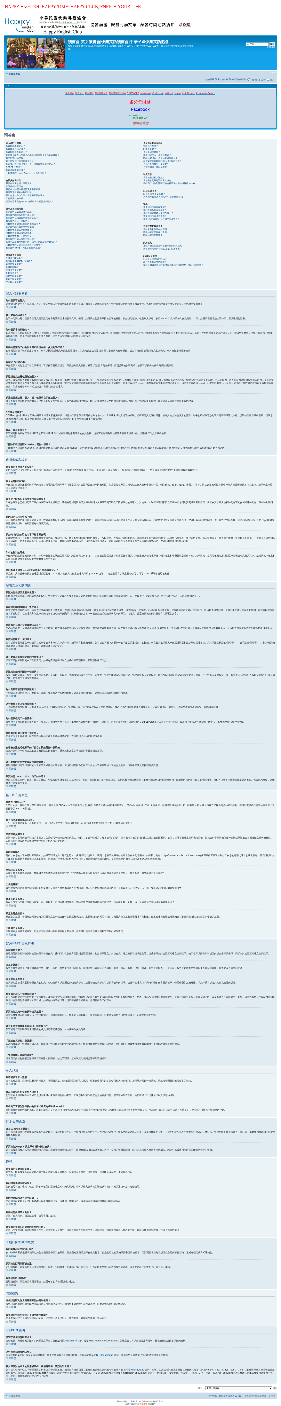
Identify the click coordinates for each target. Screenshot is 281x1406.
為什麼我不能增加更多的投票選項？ (23, 224)
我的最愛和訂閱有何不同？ (156, 229)
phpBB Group (74, 1340)
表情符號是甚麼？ (14, 264)
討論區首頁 (14, 74)
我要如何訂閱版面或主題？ (156, 232)
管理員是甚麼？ (150, 146)
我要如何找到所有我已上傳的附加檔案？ (162, 248)
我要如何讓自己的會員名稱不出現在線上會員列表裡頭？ (33, 155)
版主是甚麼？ (149, 149)
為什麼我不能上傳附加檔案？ (20, 233)
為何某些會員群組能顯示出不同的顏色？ (162, 161)
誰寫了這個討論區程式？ (155, 259)
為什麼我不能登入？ (15, 146)
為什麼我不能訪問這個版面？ (20, 230)
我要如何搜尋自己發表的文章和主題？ (161, 219)
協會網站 (210, 79)
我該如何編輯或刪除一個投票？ (21, 226)
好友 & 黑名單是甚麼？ (154, 193)
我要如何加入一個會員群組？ (157, 155)
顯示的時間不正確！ (15, 186)
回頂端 (12, 307)
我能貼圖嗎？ (12, 267)
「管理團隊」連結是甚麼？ (156, 167)
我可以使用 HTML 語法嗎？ (19, 261)
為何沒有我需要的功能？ (155, 262)
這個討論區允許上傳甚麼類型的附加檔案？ (163, 245)
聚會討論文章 (221, 79)
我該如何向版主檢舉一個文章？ (21, 239)
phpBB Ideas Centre (102, 1355)
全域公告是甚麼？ (14, 270)
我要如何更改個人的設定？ (19, 183)
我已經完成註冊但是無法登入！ (21, 161)
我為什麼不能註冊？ (15, 170)
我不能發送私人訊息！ (154, 177)
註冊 (263, 79)
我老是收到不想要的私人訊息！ (158, 180)
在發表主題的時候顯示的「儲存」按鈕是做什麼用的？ (31, 241)
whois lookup (137, 1369)
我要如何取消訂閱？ (153, 235)
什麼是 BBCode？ (14, 258)
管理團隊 (213, 1395)
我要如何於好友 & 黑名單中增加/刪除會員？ (164, 196)
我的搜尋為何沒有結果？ (155, 210)
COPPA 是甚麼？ (14, 167)
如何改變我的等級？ (15, 198)
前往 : (201, 1388)
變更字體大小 (272, 73)
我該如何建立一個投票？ (17, 221)
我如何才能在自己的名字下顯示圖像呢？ (25, 195)
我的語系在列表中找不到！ (19, 192)
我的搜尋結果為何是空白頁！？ (158, 213)
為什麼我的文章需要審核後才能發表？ (24, 245)
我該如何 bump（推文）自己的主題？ (24, 248)
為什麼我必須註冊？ (15, 149)
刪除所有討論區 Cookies (231, 1395)
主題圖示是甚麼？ (14, 282)
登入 (272, 79)
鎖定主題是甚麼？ (14, 279)
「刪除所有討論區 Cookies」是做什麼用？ (26, 173)
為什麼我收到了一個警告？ (19, 236)
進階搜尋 (271, 47)
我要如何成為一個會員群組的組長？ (160, 158)
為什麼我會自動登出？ (16, 152)
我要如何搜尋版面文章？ (155, 207)
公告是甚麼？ (12, 273)
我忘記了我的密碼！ (15, 158)
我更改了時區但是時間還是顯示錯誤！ (24, 189)
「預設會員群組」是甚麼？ (156, 164)
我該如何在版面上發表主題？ (20, 211)
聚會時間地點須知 (237, 79)
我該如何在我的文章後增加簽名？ (22, 217)
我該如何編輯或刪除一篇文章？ (21, 215)
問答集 (254, 79)
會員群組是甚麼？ (151, 152)
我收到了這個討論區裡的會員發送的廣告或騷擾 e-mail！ (170, 183)
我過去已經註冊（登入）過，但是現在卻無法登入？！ (31, 164)
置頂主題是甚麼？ (14, 276)
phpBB (131, 1401)
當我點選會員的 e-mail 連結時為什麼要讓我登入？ (30, 201)
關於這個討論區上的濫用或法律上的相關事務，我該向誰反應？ (173, 265)
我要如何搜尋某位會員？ (155, 216)
